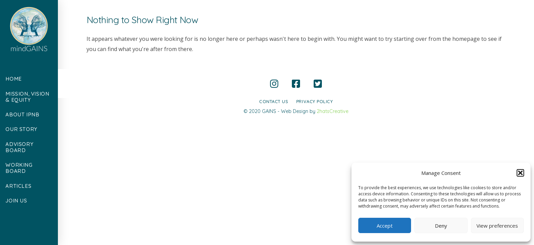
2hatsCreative (332, 111)
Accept (385, 225)
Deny (441, 225)
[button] (520, 172)
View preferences (497, 225)
